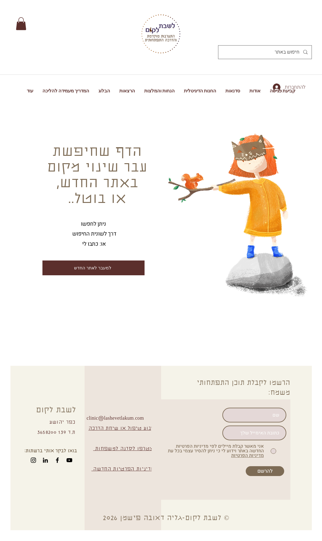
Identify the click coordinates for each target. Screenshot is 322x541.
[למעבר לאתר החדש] (93, 267)
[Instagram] (33, 460)
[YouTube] (69, 460)
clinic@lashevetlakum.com (115, 418)
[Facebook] (57, 460)
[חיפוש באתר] (265, 52)
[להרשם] (265, 471)
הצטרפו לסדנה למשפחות (125, 449)
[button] (21, 23)
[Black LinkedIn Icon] (45, 460)
